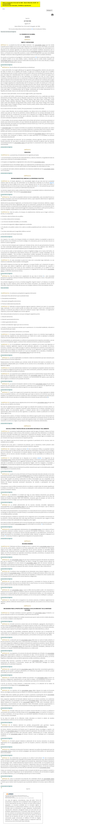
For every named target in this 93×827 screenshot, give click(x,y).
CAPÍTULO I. (27, 39)
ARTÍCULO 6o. (6, 212)
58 (27, 449)
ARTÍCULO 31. (5, 600)
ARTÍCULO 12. (6, 344)
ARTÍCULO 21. (6, 458)
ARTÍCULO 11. (5, 334)
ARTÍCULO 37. (5, 677)
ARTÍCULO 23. (6, 495)
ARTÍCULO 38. (6, 690)
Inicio (3, 9)
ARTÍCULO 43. (6, 758)
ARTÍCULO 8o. (6, 276)
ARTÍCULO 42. (5, 749)
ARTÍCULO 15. (5, 374)
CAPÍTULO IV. (27, 426)
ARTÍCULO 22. (5, 474)
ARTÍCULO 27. (5, 559)
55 (32, 29)
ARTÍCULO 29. (6, 581)
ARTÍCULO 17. (5, 392)
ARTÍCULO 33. (5, 624)
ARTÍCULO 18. (5, 402)
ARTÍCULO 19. (5, 431)
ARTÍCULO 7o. (6, 260)
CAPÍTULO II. (27, 149)
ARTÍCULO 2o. (5, 67)
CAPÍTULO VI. (27, 606)
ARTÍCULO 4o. (6, 181)
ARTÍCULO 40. (6, 725)
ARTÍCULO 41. (6, 741)
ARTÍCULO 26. (5, 546)
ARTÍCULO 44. (6, 778)
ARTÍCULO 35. (5, 653)
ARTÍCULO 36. (5, 669)
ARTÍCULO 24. (6, 505)
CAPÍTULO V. (27, 541)
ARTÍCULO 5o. (5, 197)
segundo (52, 183)
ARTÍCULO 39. (5, 710)
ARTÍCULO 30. (5, 590)
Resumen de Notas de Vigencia (8, 31)
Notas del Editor (5, 288)
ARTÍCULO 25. (5, 529)
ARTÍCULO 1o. (4, 45)
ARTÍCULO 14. (5, 368)
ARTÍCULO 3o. (5, 155)
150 (43, 758)
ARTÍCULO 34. (5, 640)
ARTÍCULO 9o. (5, 293)
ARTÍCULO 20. (6, 449)
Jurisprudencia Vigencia (6, 65)
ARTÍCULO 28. (5, 571)
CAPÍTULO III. (27, 176)
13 (41, 524)
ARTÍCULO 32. (5, 613)
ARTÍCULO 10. (5, 306)
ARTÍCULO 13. (5, 358)
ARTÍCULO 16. (5, 384)
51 (5, 536)
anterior (39, 458)
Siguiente (27, 18)
